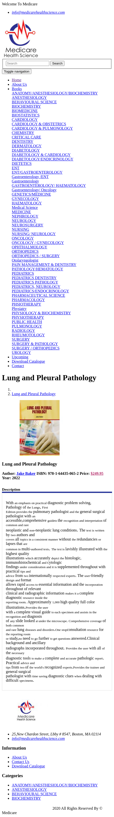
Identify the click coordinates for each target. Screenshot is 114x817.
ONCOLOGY (23, 238)
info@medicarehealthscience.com (38, 738)
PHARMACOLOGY (28, 300)
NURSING (20, 229)
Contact (18, 366)
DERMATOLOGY (26, 146)
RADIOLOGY (23, 331)
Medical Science (25, 207)
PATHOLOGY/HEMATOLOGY (37, 269)
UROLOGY (21, 352)
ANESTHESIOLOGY (29, 97)
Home (16, 80)
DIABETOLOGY (26, 150)
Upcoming (20, 357)
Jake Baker (26, 473)
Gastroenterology (25, 181)
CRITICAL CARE (26, 137)
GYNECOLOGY (25, 199)
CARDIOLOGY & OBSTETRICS (39, 124)
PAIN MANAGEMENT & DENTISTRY (44, 265)
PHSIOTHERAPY (26, 304)
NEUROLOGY (24, 221)
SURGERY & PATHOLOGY (35, 344)
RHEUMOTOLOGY (28, 335)
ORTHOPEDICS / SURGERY (36, 256)
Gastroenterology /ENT (30, 177)
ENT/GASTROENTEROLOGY (37, 172)
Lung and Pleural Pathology (34, 394)
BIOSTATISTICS (25, 115)
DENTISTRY (22, 141)
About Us (19, 84)
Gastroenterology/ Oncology (34, 190)
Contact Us (20, 762)
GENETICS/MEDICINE (31, 194)
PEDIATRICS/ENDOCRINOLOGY (40, 291)
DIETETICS (22, 163)
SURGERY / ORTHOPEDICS (36, 348)
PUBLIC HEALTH (27, 322)
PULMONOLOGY (27, 326)
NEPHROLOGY (25, 216)
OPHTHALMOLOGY (29, 247)
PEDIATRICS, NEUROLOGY (36, 287)
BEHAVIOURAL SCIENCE (34, 102)
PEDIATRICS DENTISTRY (34, 278)
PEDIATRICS (23, 273)
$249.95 (97, 473)
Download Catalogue (28, 361)
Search (57, 63)
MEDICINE (21, 212)
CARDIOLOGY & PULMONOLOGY (42, 128)
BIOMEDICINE (25, 111)
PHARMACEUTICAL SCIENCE (38, 295)
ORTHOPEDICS (25, 251)
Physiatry (19, 309)
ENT (15, 168)
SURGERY (21, 339)
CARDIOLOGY (25, 119)
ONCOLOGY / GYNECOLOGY (38, 243)
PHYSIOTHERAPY (28, 317)
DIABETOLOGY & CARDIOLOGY (41, 155)
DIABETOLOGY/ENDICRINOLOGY (42, 159)
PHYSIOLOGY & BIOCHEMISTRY (41, 313)
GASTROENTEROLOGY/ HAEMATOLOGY (49, 185)
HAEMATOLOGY (27, 203)
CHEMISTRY (23, 133)
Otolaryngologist (25, 260)
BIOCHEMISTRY (26, 106)
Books (17, 89)
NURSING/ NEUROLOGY (34, 234)
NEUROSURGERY (27, 225)
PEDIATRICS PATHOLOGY (35, 282)
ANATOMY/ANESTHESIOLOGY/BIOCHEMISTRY (55, 93)
